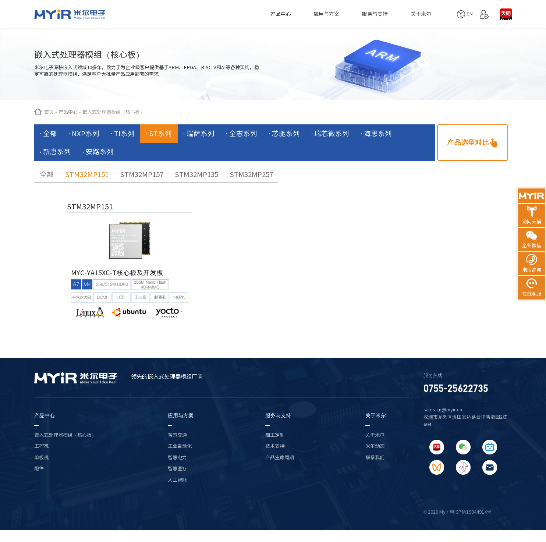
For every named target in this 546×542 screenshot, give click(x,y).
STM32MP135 (196, 174)
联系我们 (374, 457)
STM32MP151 (87, 174)
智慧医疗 (177, 468)
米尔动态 (374, 446)
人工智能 (177, 479)
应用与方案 (326, 14)
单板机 (41, 457)
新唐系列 (57, 151)
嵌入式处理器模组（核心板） (65, 435)
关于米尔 (421, 14)
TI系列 (124, 133)
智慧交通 (177, 435)
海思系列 (378, 133)
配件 (39, 468)
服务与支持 (375, 14)
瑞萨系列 (200, 133)
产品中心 (280, 14)
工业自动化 (180, 446)
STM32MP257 (251, 174)
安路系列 (100, 151)
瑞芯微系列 (331, 133)
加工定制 (274, 435)
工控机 (41, 446)
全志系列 (243, 133)
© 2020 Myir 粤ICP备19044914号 (457, 512)
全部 (50, 133)
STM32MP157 (141, 174)
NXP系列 (85, 133)
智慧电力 (177, 457)
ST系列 (160, 133)
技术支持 (274, 446)
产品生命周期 (279, 457)
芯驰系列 (286, 133)
